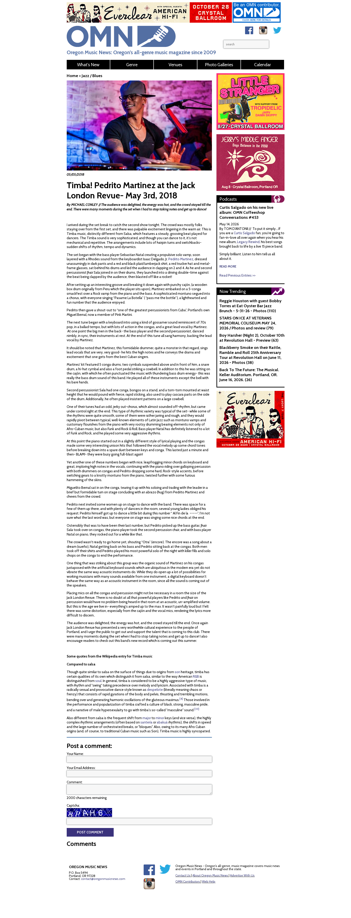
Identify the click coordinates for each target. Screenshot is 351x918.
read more (227, 266)
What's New (88, 64)
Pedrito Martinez (180, 259)
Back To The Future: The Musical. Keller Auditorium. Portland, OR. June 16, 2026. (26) (249, 374)
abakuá (162, 722)
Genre (131, 64)
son (177, 672)
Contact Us (182, 875)
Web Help (208, 881)
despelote (154, 690)
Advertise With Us (242, 875)
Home (72, 75)
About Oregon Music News (210, 875)
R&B (195, 676)
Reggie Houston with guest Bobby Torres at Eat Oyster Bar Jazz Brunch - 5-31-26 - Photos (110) (250, 305)
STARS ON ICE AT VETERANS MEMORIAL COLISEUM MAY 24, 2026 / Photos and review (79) (247, 323)
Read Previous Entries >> (237, 275)
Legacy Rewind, (248, 242)
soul (98, 681)
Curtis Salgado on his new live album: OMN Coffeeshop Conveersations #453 (246, 212)
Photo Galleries (219, 64)
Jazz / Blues (92, 75)
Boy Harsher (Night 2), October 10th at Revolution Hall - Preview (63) (252, 338)
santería (146, 722)
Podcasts (228, 199)
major (146, 718)
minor (159, 718)
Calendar (262, 64)
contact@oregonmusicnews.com (103, 879)
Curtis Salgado (245, 233)
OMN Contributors (187, 881)
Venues (175, 64)
